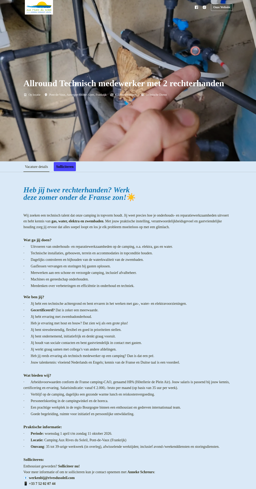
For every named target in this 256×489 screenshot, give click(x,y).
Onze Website (221, 7)
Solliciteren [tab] (67, 166)
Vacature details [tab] (38, 166)
